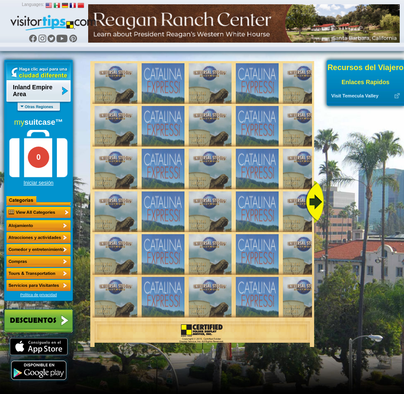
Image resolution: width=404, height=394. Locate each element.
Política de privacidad (38, 295)
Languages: (33, 4)
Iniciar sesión (38, 183)
